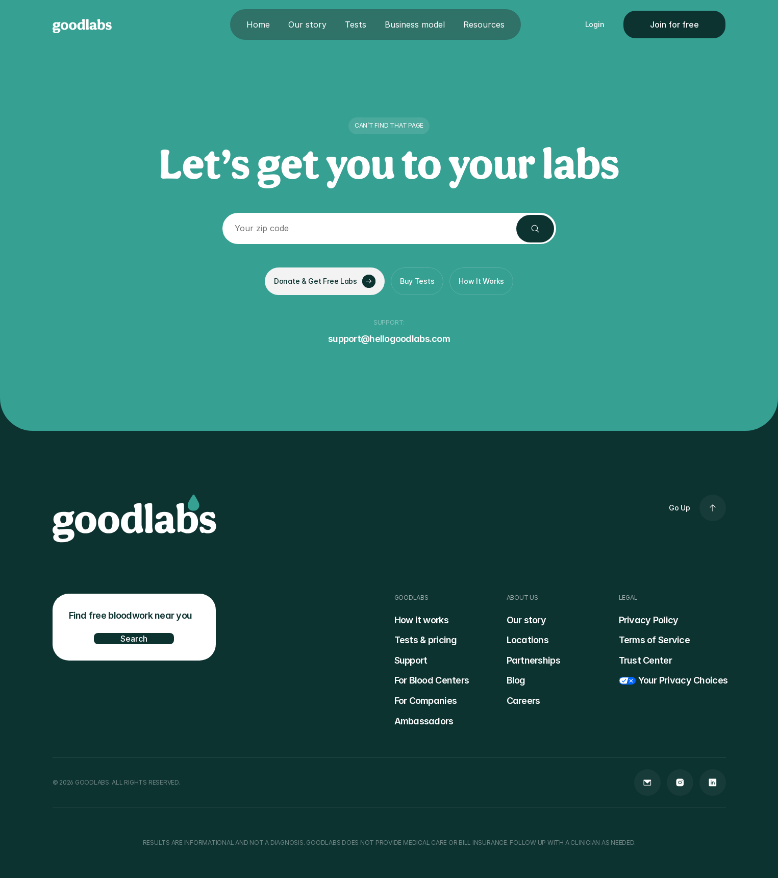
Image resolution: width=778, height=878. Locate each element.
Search (133, 638)
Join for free (674, 24)
